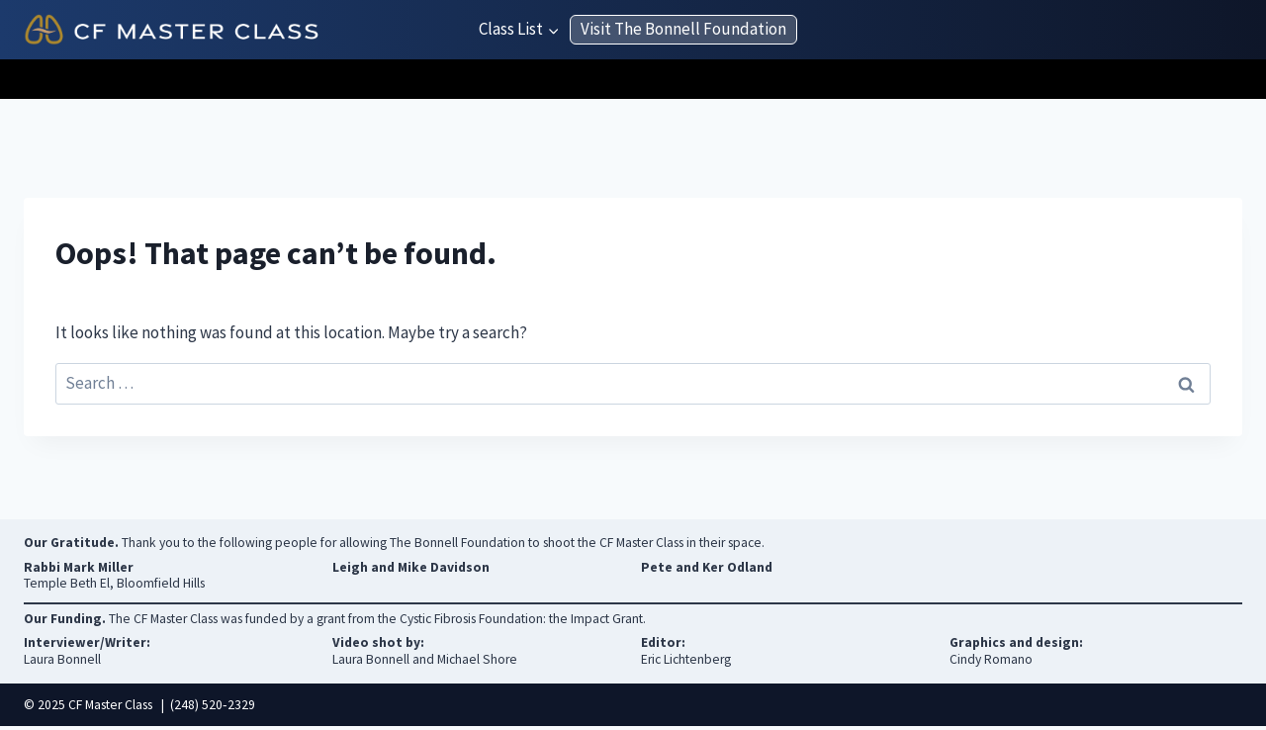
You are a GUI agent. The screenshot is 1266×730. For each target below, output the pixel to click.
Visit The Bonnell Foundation (683, 29)
